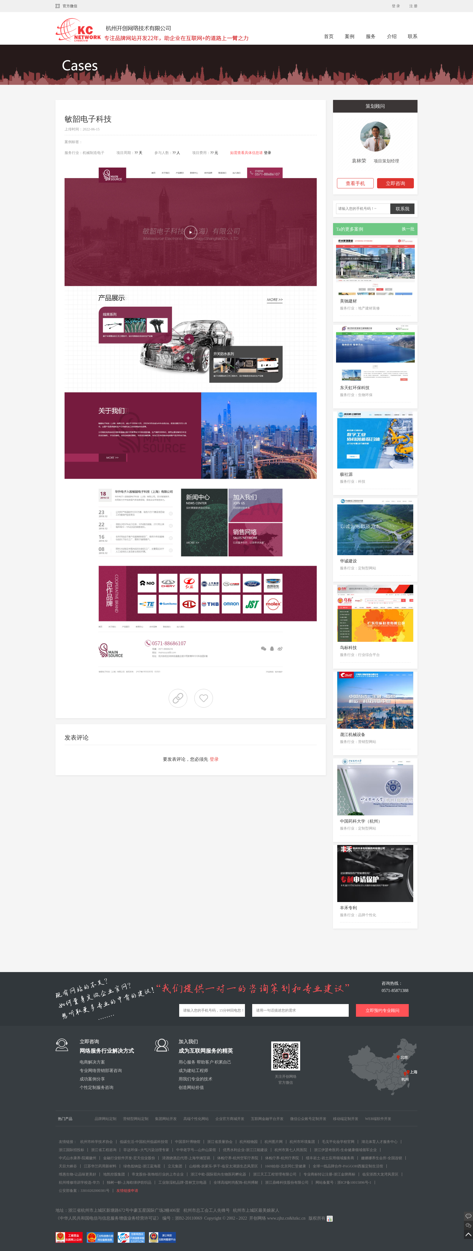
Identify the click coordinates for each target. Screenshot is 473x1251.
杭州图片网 (274, 1142)
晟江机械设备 (352, 734)
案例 (350, 36)
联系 (412, 36)
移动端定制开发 (345, 1119)
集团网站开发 (166, 1119)
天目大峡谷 (68, 1166)
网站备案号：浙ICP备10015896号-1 (343, 1182)
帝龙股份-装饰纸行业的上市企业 (158, 1174)
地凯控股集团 (114, 1174)
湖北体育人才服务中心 (379, 1142)
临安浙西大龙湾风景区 (380, 1174)
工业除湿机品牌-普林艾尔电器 (182, 1182)
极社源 (346, 474)
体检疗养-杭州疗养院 (282, 1158)
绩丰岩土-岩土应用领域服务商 (330, 1158)
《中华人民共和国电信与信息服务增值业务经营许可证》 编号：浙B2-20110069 (129, 1218)
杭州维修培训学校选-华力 (79, 1182)
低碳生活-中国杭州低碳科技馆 (144, 1142)
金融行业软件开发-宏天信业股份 (129, 1158)
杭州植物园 (249, 1142)
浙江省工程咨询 (103, 1150)
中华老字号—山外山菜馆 (196, 1150)
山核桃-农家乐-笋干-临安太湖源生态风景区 (223, 1166)
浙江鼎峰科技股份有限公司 (287, 1182)
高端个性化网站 (196, 1119)
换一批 (408, 229)
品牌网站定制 (105, 1119)
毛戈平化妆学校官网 (338, 1142)
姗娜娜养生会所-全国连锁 (381, 1158)
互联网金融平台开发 (267, 1119)
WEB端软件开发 (378, 1119)
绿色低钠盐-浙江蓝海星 (142, 1166)
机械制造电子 (93, 153)
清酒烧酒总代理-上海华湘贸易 (186, 1158)
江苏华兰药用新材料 (100, 1166)
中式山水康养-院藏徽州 (77, 1158)
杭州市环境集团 (302, 1142)
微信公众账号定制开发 (308, 1119)
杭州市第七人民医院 (291, 1150)
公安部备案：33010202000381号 (84, 1191)
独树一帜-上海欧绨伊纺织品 (129, 1182)
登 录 (396, 6)
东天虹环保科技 (355, 388)
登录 (267, 153)
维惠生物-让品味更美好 (77, 1174)
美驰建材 (348, 301)
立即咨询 (395, 183)
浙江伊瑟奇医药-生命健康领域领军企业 (345, 1150)
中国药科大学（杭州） (361, 821)
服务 (371, 36)
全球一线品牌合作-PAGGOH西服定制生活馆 (348, 1166)
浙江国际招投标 (71, 1150)
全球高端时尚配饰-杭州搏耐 (236, 1182)
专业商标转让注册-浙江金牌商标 (329, 1174)
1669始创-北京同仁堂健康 (285, 1166)
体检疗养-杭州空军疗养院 (237, 1158)
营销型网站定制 (135, 1119)
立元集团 (175, 1166)
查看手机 (355, 183)
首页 (329, 36)
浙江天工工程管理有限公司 (275, 1174)
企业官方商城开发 (229, 1119)
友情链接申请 (127, 1191)
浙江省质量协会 (220, 1142)
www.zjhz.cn (278, 1218)
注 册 (413, 6)
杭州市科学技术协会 (96, 1142)
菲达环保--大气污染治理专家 (146, 1150)
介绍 (392, 36)
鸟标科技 (348, 647)
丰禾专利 (348, 908)
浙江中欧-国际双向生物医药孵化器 (218, 1174)
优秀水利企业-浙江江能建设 (245, 1150)
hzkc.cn (298, 1218)
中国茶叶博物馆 (187, 1142)
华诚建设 (348, 561)
